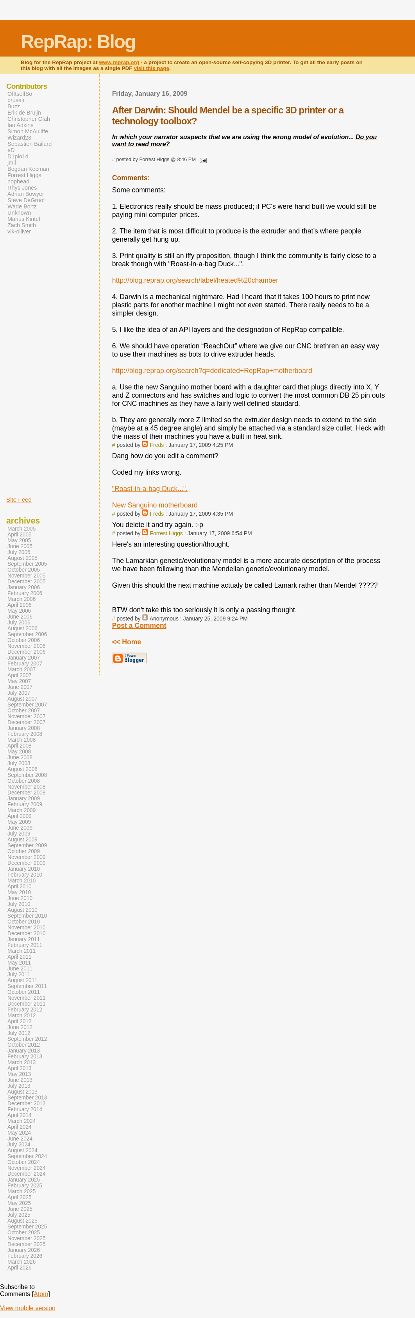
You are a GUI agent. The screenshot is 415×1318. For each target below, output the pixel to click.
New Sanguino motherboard (155, 505)
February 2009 (24, 804)
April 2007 (19, 675)
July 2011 (18, 974)
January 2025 (23, 1180)
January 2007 (23, 658)
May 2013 (19, 1074)
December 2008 (26, 793)
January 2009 (23, 799)
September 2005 (27, 564)
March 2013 (21, 1062)
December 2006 (26, 652)
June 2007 (19, 687)
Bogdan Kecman (28, 169)
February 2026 (24, 1256)
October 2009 (23, 851)
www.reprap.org (119, 62)
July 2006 (18, 623)
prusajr (16, 100)
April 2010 (19, 886)
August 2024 (22, 1150)
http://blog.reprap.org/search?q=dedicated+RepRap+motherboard (212, 371)
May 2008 (19, 752)
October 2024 (23, 1162)
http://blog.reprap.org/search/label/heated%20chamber (195, 280)
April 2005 (19, 535)
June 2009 (19, 828)
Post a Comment (139, 625)
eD (10, 150)
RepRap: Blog (78, 41)
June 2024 (19, 1139)
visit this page (151, 68)
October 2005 (23, 570)
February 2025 (24, 1186)
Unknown (19, 213)
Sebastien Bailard (29, 144)
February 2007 (24, 664)
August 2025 (22, 1221)
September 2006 (27, 634)
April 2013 (19, 1068)
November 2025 (26, 1238)
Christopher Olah (28, 119)
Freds (157, 445)
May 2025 (19, 1203)
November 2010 (26, 928)
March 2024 (21, 1121)
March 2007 (21, 669)
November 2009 (26, 857)
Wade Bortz (22, 206)
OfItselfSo (19, 94)
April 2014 (19, 1115)
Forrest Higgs (166, 533)
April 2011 (19, 957)
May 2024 (19, 1133)
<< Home (126, 642)
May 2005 (19, 540)
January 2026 (23, 1250)
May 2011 (19, 963)
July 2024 (18, 1145)
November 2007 (26, 716)
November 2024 (26, 1168)
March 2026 (21, 1262)
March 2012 (21, 1016)
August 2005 (22, 558)
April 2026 (19, 1268)
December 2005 (26, 582)
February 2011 (24, 945)
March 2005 (21, 529)
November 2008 (26, 787)
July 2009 (18, 834)
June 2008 (19, 757)
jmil (11, 163)
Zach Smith (21, 225)
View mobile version (27, 1308)
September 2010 (27, 916)
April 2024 (19, 1127)
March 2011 (21, 951)
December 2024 (26, 1174)
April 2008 (19, 746)
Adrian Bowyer (25, 194)
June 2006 (19, 617)
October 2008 (23, 781)
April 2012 (19, 1021)
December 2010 (26, 933)
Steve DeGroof (26, 200)
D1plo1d (18, 156)
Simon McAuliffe (27, 131)
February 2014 (24, 1109)
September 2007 (27, 705)
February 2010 (24, 875)
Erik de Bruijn (24, 112)
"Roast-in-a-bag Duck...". (150, 489)
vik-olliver (19, 231)
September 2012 (27, 1039)
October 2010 (23, 922)
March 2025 (21, 1191)
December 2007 (26, 722)
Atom (41, 1294)
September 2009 (27, 845)
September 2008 (27, 775)
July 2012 (18, 1033)
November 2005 (26, 576)
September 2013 (27, 1098)
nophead (18, 181)
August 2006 (22, 628)
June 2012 (19, 1027)
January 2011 (23, 939)
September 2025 (27, 1227)
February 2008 (24, 734)
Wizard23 (19, 137)
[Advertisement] (29, 364)
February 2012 (24, 1010)
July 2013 (18, 1086)
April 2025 (19, 1197)
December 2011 (26, 1004)
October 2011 (23, 992)
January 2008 (23, 728)
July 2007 (18, 693)
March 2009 (21, 810)
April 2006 (19, 605)
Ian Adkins (20, 125)
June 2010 (19, 898)
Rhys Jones (22, 188)
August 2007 (22, 699)
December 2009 (26, 863)
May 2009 (19, 822)
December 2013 (26, 1103)
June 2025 (19, 1209)
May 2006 (19, 611)
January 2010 (23, 869)
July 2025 (18, 1215)
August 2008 (22, 769)
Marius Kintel (23, 219)
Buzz (13, 106)
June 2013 (19, 1080)
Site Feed (19, 499)
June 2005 (19, 546)
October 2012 (23, 1045)
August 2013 (22, 1092)
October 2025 (23, 1233)
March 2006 (21, 599)
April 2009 (19, 816)
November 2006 (26, 646)
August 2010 (22, 910)
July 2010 (18, 904)
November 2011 (26, 998)
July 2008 (18, 763)
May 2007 (19, 681)
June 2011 (19, 969)
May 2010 (19, 892)
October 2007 (23, 711)
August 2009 (22, 840)
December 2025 (26, 1244)
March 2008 (21, 740)
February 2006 (24, 593)
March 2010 (21, 881)
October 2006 (23, 640)
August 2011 (22, 980)
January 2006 (23, 587)
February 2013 (24, 1057)
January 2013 (23, 1051)
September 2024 (27, 1156)
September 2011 (27, 986)
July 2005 (18, 552)
